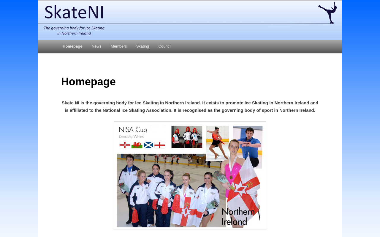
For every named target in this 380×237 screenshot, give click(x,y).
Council (165, 46)
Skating (142, 46)
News (97, 46)
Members (119, 46)
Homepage (72, 46)
